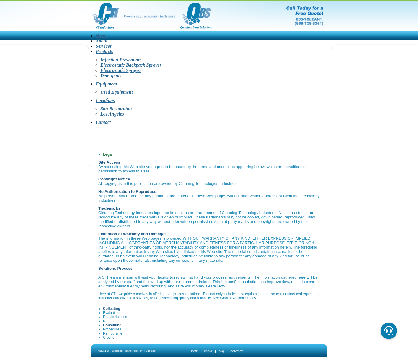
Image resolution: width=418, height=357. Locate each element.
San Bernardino (116, 108)
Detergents (110, 75)
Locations (105, 100)
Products (104, 51)
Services (104, 46)
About (101, 40)
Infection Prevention (120, 59)
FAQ (221, 351)
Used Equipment (116, 92)
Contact (103, 122)
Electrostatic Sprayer (120, 70)
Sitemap (151, 350)
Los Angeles (112, 113)
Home (101, 35)
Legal (208, 351)
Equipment (106, 83)
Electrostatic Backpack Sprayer (130, 65)
